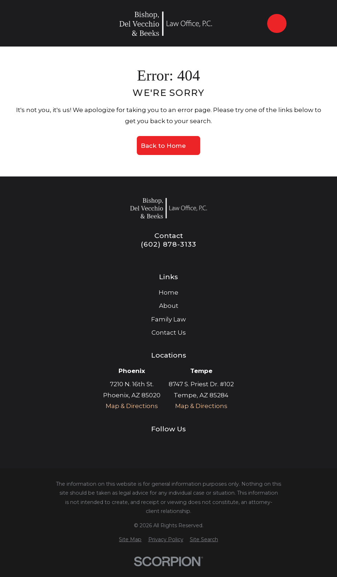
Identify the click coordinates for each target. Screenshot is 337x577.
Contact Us (168, 332)
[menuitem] (130, 539)
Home (168, 292)
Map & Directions (132, 405)
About (168, 305)
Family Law (168, 319)
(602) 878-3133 (168, 244)
